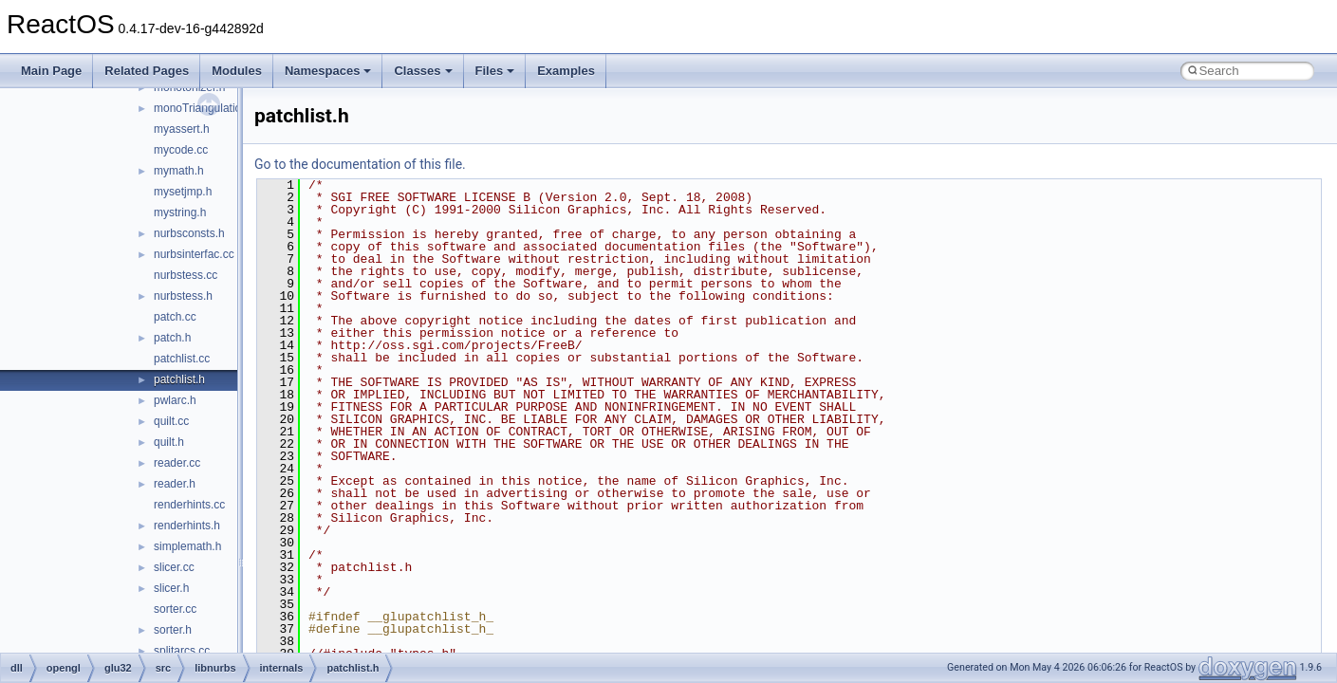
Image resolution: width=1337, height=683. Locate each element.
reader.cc (177, 463)
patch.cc (175, 316)
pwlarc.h (175, 400)
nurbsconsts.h (189, 233)
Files (495, 71)
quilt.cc (171, 421)
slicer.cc (174, 567)
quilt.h (169, 442)
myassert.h (182, 129)
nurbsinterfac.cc (194, 254)
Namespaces (328, 71)
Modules (237, 71)
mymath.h (179, 170)
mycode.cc (181, 150)
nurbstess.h (183, 296)
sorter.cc (175, 609)
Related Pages (146, 71)
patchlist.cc (182, 358)
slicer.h (171, 588)
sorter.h (173, 630)
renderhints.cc (189, 504)
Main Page (51, 71)
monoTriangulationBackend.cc (230, 108)
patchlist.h (179, 379)
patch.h (172, 337)
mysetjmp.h (183, 191)
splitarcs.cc (182, 650)
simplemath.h (187, 546)
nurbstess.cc (185, 275)
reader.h (174, 483)
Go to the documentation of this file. (360, 164)
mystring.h (180, 212)
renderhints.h (187, 525)
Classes (423, 71)
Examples (566, 71)
